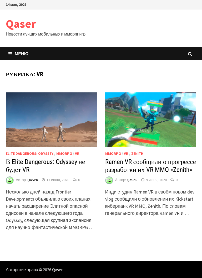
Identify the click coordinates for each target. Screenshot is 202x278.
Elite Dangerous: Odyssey (29, 153)
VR (77, 153)
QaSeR (32, 179)
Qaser (21, 23)
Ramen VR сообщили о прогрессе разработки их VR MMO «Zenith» (150, 165)
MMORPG (64, 153)
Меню (18, 53)
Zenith (137, 153)
